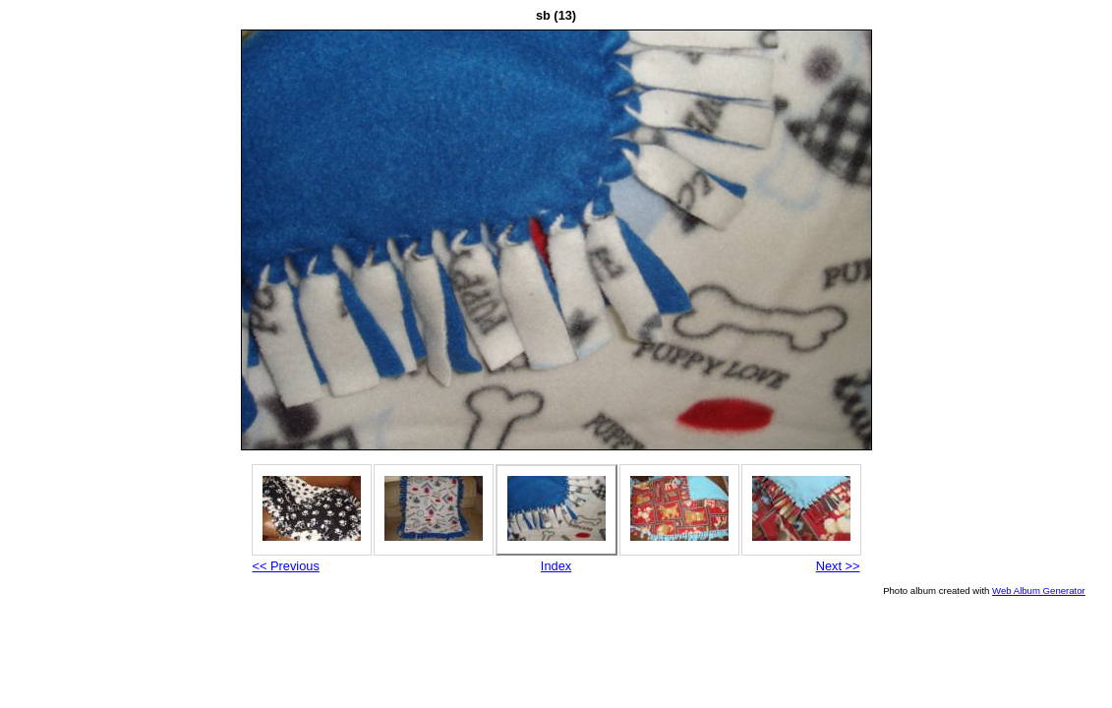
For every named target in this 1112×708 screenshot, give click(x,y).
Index (556, 566)
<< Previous (286, 566)
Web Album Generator (1038, 590)
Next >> (838, 566)
